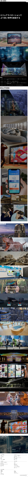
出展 (1, 457)
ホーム (14, 470)
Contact (14, 449)
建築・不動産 (15, 456)
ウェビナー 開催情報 (3, 459)
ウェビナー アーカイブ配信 (16, 466)
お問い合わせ (15, 472)
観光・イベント (15, 459)
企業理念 (1, 470)
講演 (1, 458)
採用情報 (15, 471)
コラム (14, 462)
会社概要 (1, 471)
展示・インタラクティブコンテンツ (17, 457)
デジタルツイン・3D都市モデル (4, 462)
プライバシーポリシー (16, 473)
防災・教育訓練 (15, 458)
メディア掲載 (2, 456)
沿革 (1, 472)
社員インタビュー (16, 467)
